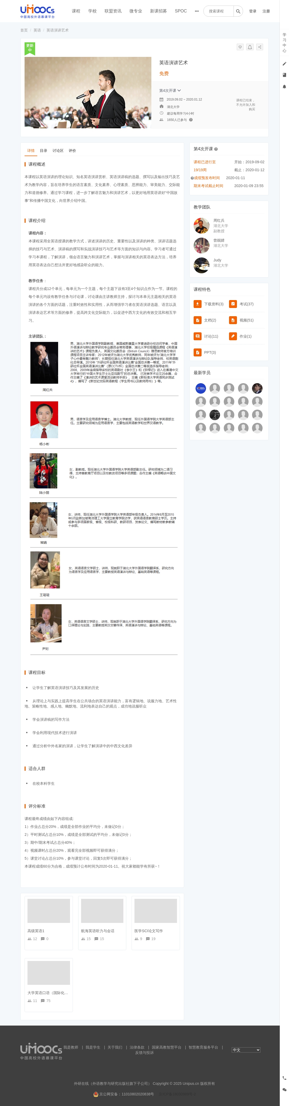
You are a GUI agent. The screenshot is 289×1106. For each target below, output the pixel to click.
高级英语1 (35, 931)
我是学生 (93, 1047)
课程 (76, 11)
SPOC (181, 11)
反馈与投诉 (144, 1052)
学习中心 (284, 43)
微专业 (135, 11)
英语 (37, 30)
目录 (43, 150)
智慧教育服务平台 (203, 1047)
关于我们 (115, 1047)
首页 (24, 30)
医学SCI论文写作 (148, 931)
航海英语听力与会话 (97, 931)
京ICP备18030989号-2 (177, 1094)
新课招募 (158, 11)
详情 (31, 150)
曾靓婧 (219, 240)
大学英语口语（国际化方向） (51, 993)
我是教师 (70, 1047)
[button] (216, 149)
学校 (92, 11)
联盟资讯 (113, 11)
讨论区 (58, 150)
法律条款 (137, 1047)
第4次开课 (170, 90)
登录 (253, 11)
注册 (266, 11)
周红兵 (219, 220)
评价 (72, 150)
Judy (217, 260)
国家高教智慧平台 (166, 1047)
